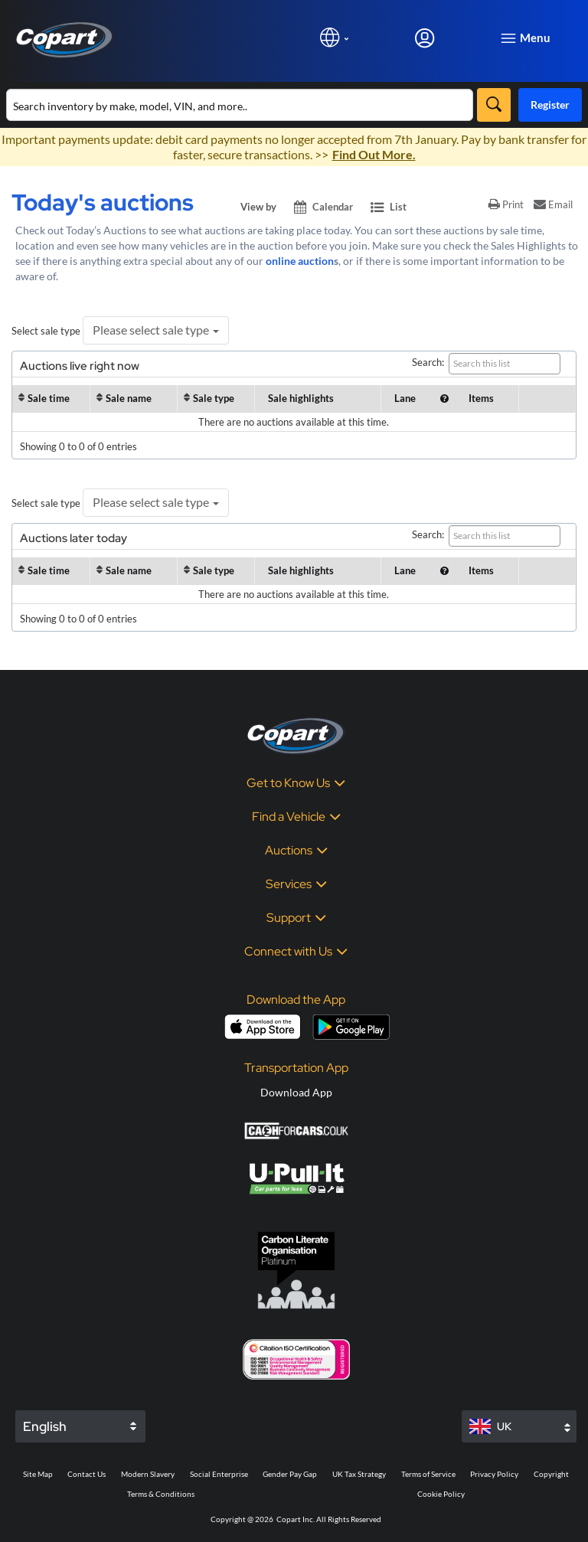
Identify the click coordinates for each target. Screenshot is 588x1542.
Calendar (324, 207)
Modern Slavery (148, 1473)
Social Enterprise (219, 1473)
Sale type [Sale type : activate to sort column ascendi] (213, 398)
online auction (300, 260)
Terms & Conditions (160, 1493)
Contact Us (86, 1473)
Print (506, 204)
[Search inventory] (239, 105)
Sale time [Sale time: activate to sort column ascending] (49, 398)
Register (550, 104)
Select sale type (45, 331)
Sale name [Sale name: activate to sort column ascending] (129, 398)
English (45, 1426)
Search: (486, 363)
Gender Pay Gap (290, 1473)
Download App (296, 1092)
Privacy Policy (494, 1473)
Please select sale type (156, 329)
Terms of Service (428, 1473)
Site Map (38, 1473)
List (389, 207)
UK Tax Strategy (359, 1473)
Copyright (551, 1473)
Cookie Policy (441, 1493)
